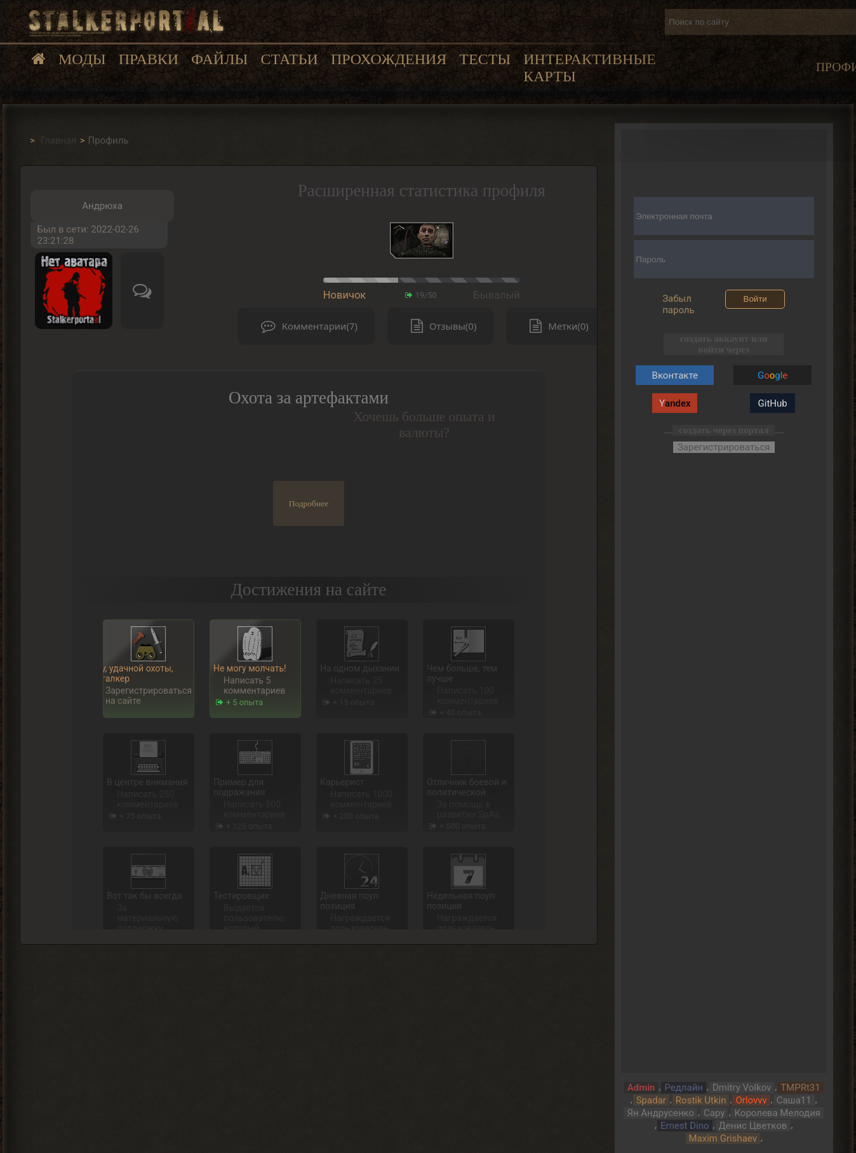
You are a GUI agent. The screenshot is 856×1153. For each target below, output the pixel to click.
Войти (755, 299)
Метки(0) (556, 326)
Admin (641, 1087)
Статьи (289, 59)
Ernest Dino (684, 1125)
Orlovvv (750, 1100)
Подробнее (309, 503)
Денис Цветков (753, 1125)
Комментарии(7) (306, 326)
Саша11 (794, 1100)
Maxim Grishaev (723, 1138)
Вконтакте (675, 375)
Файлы (219, 59)
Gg (772, 375)
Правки (148, 59)
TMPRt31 (800, 1087)
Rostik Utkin (701, 1100)
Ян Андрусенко (660, 1113)
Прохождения (388, 59)
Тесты (485, 59)
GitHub (772, 403)
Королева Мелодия (777, 1113)
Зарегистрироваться (724, 447)
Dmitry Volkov (741, 1087)
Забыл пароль (678, 304)
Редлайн (683, 1087)
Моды (82, 59)
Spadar (651, 1100)
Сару (714, 1113)
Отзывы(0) (441, 326)
